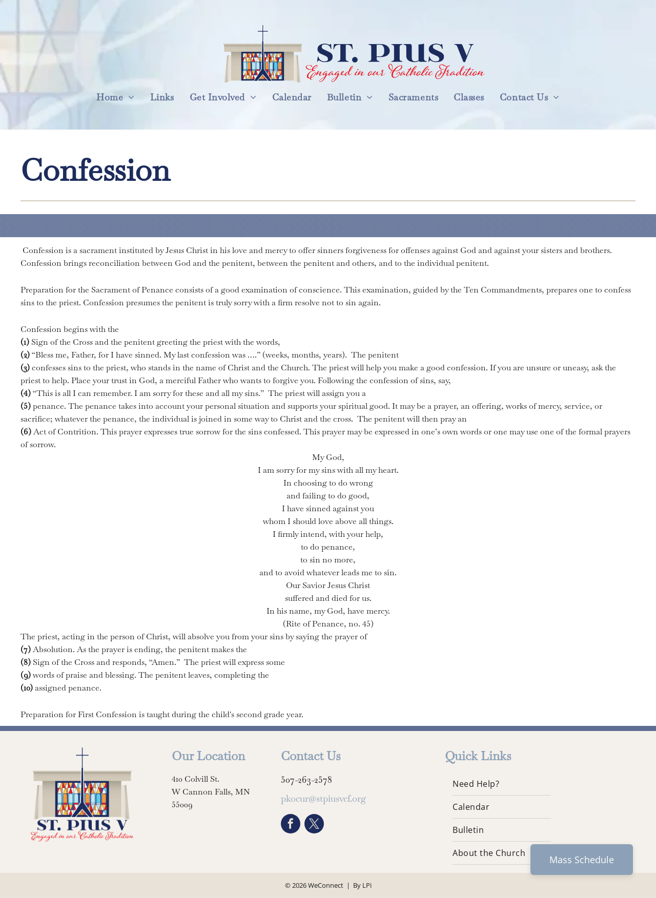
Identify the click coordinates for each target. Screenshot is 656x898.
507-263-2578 (306, 779)
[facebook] (290, 825)
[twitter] (314, 825)
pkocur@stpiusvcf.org (323, 798)
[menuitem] (115, 97)
